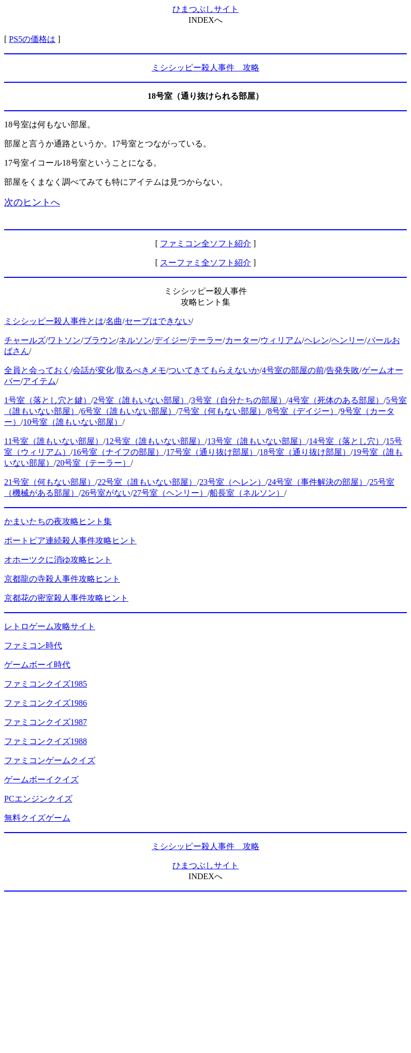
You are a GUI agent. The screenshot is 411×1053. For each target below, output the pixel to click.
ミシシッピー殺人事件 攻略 (205, 67)
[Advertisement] (205, 972)
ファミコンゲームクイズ (49, 760)
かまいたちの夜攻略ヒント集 (58, 521)
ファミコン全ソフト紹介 (205, 243)
